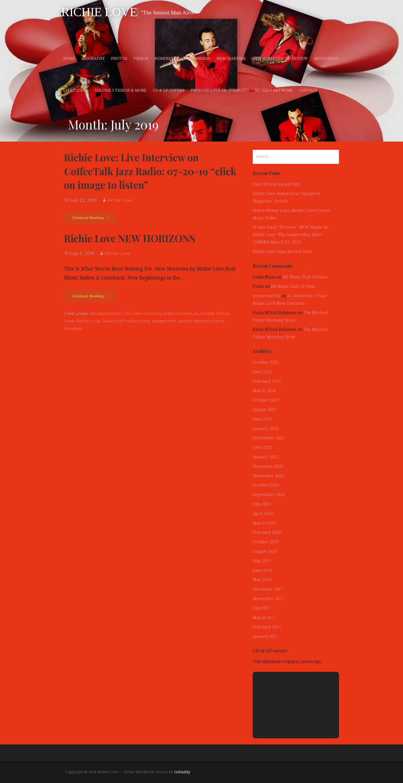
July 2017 (262, 608)
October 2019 (266, 541)
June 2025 (262, 371)
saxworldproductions (201, 320)
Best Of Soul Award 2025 (277, 184)
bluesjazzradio (106, 313)
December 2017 (268, 589)
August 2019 (265, 551)
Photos (119, 58)
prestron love (177, 313)
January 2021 (266, 456)
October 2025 (266, 362)
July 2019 (262, 560)
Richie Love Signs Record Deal (282, 251)
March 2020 (264, 523)
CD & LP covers (169, 90)
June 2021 (262, 447)
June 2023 (262, 419)
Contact (308, 90)
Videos (140, 58)
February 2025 (267, 381)
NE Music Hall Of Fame (305, 277)
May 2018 (262, 579)
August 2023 (265, 409)
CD (126, 313)
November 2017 (268, 598)
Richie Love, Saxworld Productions (113, 320)
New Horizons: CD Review (280, 58)
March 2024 (264, 390)
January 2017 (266, 636)
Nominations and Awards (182, 58)
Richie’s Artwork (274, 90)
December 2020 (268, 466)
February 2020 (267, 532)
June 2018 (262, 570)
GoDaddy (182, 772)
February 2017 (267, 626)
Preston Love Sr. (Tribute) (220, 90)
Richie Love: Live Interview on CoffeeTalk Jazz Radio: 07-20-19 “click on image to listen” (150, 171)
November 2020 (268, 475)
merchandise (231, 58)
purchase (204, 313)
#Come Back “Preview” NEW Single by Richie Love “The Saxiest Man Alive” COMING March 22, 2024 (290, 235)
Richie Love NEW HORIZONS (129, 238)
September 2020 (269, 494)
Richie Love (99, 12)
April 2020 (263, 513)
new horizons (146, 313)
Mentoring (326, 58)
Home (69, 58)
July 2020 (262, 504)
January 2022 (266, 428)
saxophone (164, 320)
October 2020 (266, 485)
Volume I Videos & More (120, 90)
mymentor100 (266, 295)
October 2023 (266, 400)
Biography (93, 58)
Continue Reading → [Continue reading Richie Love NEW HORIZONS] (90, 296)
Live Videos (75, 90)
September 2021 (269, 437)
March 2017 (264, 617)
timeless (73, 328)
